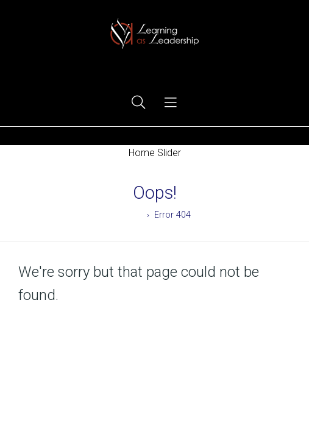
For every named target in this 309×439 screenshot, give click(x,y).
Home (131, 215)
